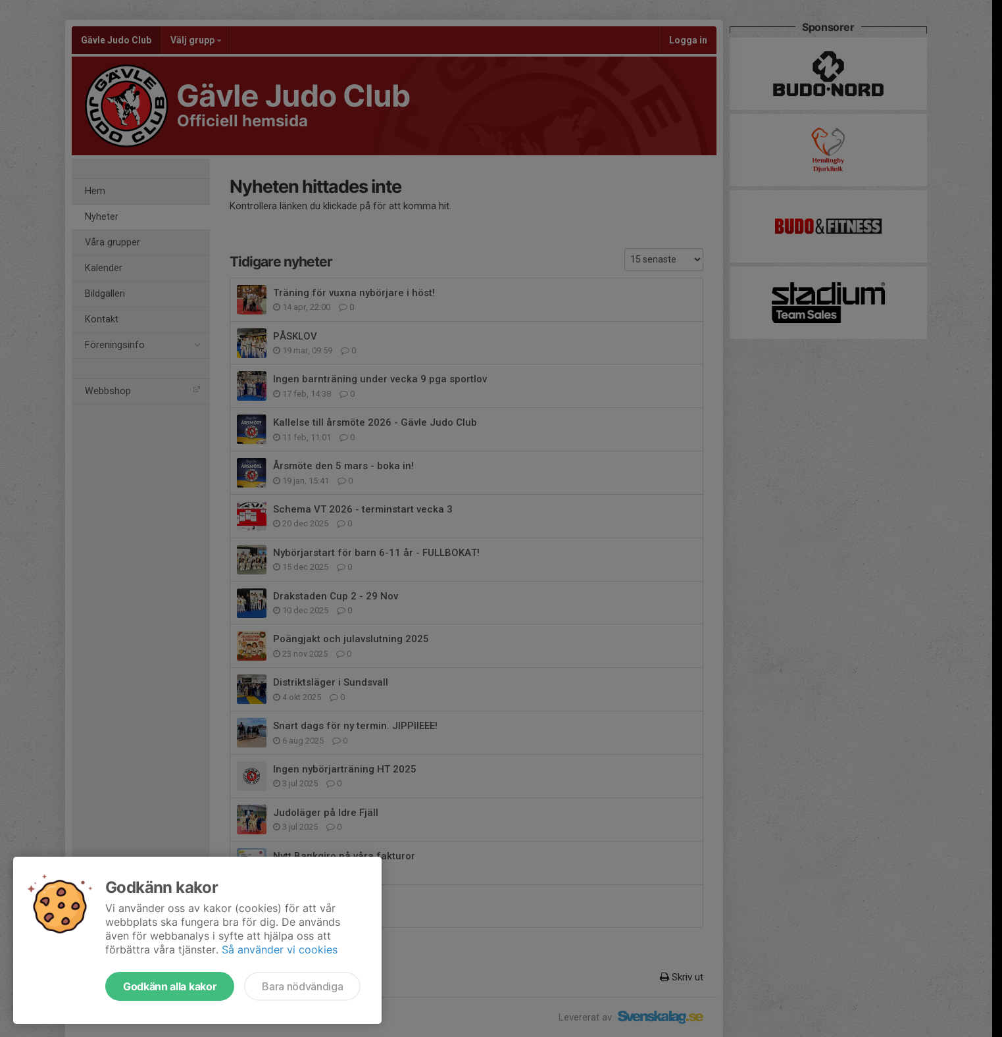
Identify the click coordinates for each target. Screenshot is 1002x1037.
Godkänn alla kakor (169, 986)
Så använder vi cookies (280, 949)
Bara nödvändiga (302, 986)
